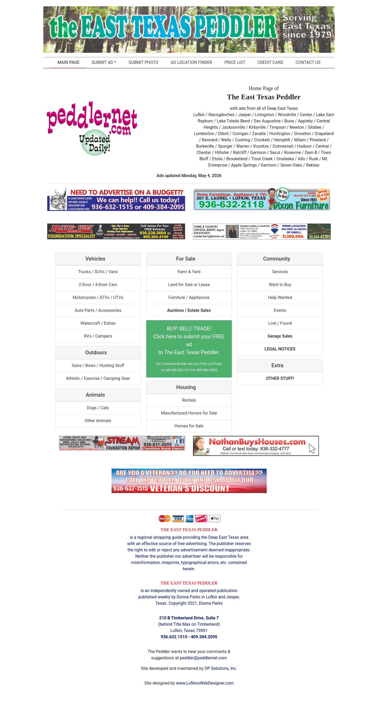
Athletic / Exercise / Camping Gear (98, 378)
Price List (234, 62)
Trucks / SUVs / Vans (98, 271)
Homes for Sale (189, 425)
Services (280, 271)
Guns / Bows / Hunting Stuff (98, 365)
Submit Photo (144, 62)
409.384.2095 (204, 636)
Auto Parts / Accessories (98, 310)
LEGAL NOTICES (280, 348)
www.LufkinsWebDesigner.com (205, 683)
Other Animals (98, 420)
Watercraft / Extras (98, 323)
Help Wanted (280, 297)
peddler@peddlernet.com (203, 657)
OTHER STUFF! (280, 378)
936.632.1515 (174, 636)
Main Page (68, 62)
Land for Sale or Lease (189, 284)
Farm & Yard (189, 271)
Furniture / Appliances (189, 297)
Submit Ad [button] (102, 62)
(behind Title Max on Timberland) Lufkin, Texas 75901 (189, 624)
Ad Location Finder (191, 62)
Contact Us (308, 62)
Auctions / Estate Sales (189, 310)
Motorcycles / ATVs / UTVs (98, 297)
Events (280, 310)
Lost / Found (280, 323)
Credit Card (270, 62)
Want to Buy (280, 284)
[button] (65, 29)
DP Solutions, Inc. (220, 668)
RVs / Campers (98, 336)
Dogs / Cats (98, 407)
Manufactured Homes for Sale (189, 413)
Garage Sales (279, 336)
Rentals (189, 400)
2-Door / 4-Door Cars (98, 284)
